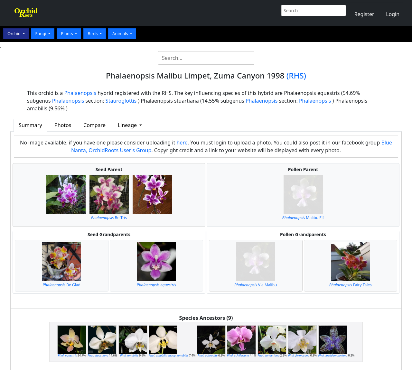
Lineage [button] (128, 125)
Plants (67, 33)
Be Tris (109, 217)
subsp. (168, 355)
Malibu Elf (303, 217)
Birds (93, 33)
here (181, 142)
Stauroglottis (121, 100)
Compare (94, 125)
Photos (62, 125)
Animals (120, 33)
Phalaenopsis (80, 93)
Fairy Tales (350, 285)
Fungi (41, 33)
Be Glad (61, 285)
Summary (30, 125)
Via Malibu (255, 285)
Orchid (14, 33)
